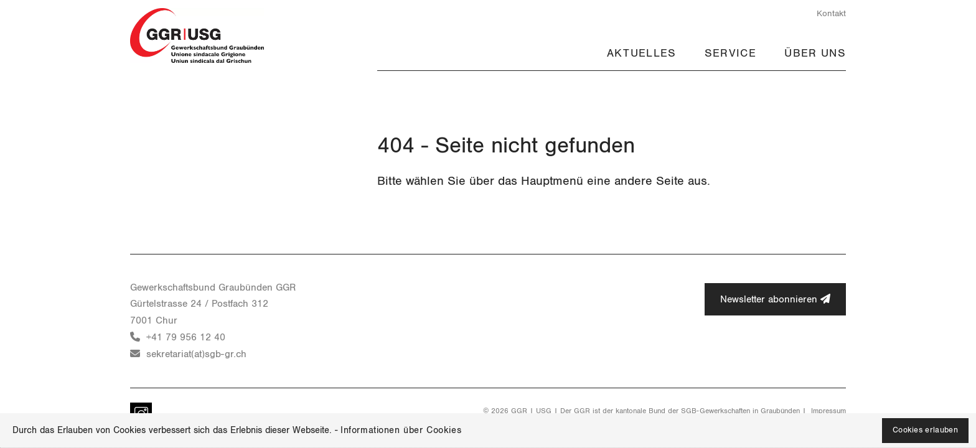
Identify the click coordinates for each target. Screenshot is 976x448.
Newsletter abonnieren (775, 299)
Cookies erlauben (925, 430)
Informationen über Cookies (400, 430)
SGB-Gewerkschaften (715, 410)
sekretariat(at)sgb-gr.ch (196, 354)
